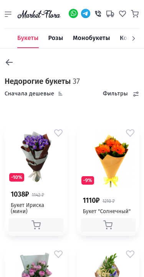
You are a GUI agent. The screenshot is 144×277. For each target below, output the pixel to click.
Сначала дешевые (29, 93)
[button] (8, 14)
